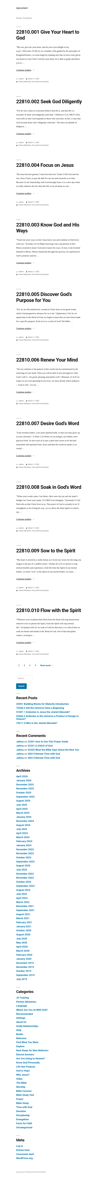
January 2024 (23, 845)
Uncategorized (24, 1127)
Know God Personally (28, 1062)
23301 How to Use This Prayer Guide (48, 741)
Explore (20, 1046)
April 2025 (22, 808)
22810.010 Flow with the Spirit (48, 610)
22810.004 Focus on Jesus (45, 165)
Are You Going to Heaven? (30, 1058)
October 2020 (23, 930)
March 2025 (22, 812)
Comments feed (25, 1154)
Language (21, 1005)
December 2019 (25, 962)
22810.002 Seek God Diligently (49, 101)
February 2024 (24, 841)
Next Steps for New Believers (32, 1050)
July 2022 (21, 893)
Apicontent (22, 8)
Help (18, 1030)
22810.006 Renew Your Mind (47, 360)
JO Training (22, 997)
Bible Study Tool (25, 1095)
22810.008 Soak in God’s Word (48, 487)
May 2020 (21, 942)
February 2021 (24, 922)
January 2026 (23, 780)
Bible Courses (23, 1091)
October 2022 (23, 881)
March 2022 (22, 902)
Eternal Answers (25, 1054)
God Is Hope (23, 1070)
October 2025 (23, 792)
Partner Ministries (25, 82)
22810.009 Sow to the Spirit (45, 551)
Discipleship (23, 1115)
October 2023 (23, 857)
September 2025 (25, 796)
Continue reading (25, 70)
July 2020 (21, 938)
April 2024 (22, 833)
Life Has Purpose (25, 1066)
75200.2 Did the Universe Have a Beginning (40, 707)
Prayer (19, 1099)
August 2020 (23, 934)
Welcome (21, 1038)
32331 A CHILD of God (40, 745)
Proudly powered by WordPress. (35, 1172)
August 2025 (23, 800)
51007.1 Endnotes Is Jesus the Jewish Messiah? (43, 712)
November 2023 (25, 853)
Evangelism (22, 1119)
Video (19, 1078)
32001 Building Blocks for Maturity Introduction (42, 703)
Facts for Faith (24, 1123)
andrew (21, 79)
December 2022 (25, 873)
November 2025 (25, 788)
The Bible (21, 1082)
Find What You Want (27, 1042)
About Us (21, 1022)
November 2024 (25, 821)
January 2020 (23, 958)
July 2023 (21, 869)
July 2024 (21, 829)
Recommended (24, 1013)
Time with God (37, 82)
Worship (20, 1086)
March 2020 (22, 950)
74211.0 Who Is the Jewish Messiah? (36, 723)
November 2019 (25, 967)
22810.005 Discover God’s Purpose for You (44, 297)
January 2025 (23, 816)
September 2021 (25, 910)
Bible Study (22, 1103)
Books (19, 1034)
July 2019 (21, 979)
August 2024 (23, 825)
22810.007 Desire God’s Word (47, 423)
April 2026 (22, 776)
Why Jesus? (22, 1074)
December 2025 (25, 784)
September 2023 (25, 861)
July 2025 (21, 804)
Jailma (20, 741)
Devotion (46, 82)
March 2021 (22, 918)
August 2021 (23, 914)
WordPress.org (24, 1158)
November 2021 (25, 906)
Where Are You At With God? (32, 1009)
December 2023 (25, 849)
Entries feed (22, 1150)
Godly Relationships (27, 1026)
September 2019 (25, 975)
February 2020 (24, 954)
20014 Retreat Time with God (44, 753)
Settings (20, 1017)
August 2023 (23, 865)
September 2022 (25, 885)
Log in (19, 1146)
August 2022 (23, 890)
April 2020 (22, 946)
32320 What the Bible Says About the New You (53, 749)
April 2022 (22, 898)
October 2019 (23, 971)
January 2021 (23, 926)
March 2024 (22, 837)
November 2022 (25, 877)
